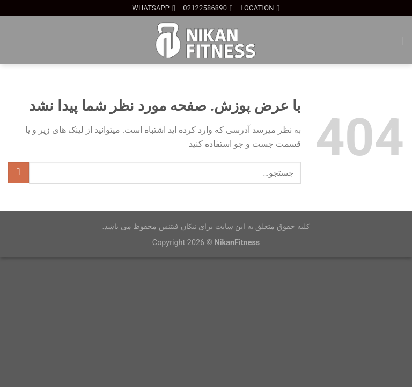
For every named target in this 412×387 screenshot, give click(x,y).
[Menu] (397, 40)
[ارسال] (18, 172)
